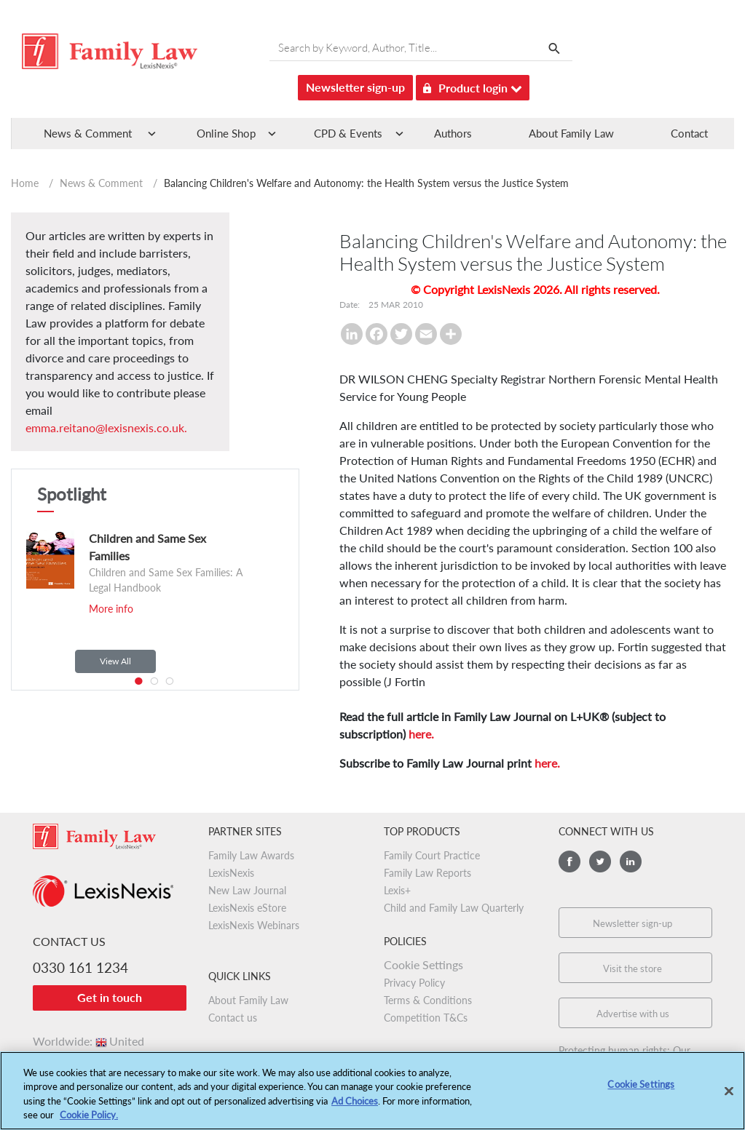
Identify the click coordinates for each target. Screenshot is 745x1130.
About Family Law (571, 133)
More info (111, 608)
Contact (689, 133)
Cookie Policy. (89, 1122)
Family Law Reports (427, 873)
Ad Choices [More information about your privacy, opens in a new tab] (354, 1107)
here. (421, 734)
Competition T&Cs (426, 1017)
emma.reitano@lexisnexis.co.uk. (106, 427)
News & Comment (101, 183)
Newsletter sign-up (355, 87)
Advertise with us (632, 1013)
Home (25, 183)
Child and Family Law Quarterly (454, 908)
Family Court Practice (432, 855)
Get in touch (109, 997)
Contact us (232, 1017)
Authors (453, 133)
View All (115, 661)
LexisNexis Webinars (253, 925)
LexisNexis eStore (247, 908)
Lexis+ (397, 890)
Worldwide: (88, 1041)
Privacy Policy (414, 982)
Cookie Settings (423, 964)
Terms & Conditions (428, 1000)
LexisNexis (231, 873)
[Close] (729, 1098)
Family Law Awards (251, 855)
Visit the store (632, 968)
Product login (472, 85)
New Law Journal (247, 890)
